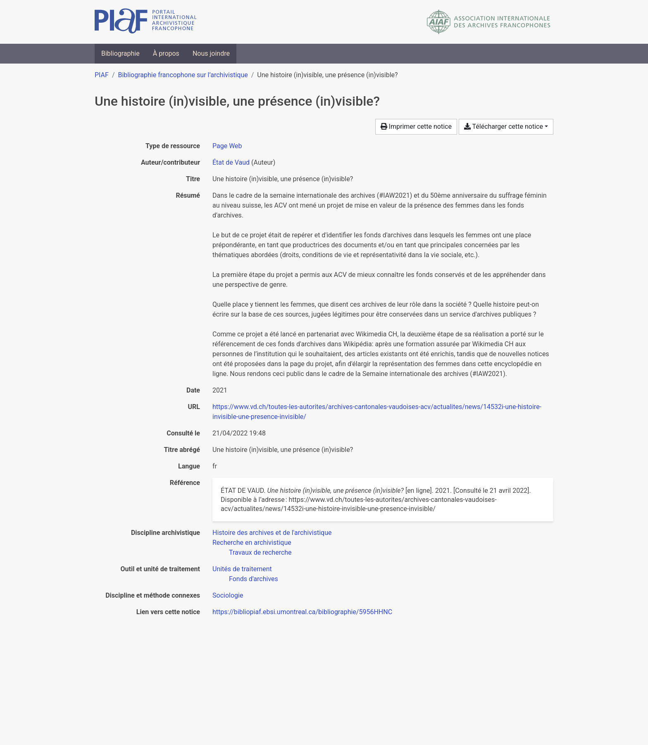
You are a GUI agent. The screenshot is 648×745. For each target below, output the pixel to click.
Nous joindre (211, 53)
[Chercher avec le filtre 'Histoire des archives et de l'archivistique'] (271, 533)
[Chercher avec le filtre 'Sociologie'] (227, 595)
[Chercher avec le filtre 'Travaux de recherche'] (260, 552)
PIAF (102, 75)
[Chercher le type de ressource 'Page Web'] (227, 146)
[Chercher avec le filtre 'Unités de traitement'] (242, 569)
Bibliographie (120, 53)
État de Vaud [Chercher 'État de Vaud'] (231, 162)
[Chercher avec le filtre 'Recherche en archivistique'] (251, 542)
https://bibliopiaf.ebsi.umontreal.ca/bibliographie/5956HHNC (302, 612)
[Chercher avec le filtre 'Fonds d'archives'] (253, 579)
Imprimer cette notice (416, 126)
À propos (166, 53)
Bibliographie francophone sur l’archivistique (183, 75)
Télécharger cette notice (503, 126)
